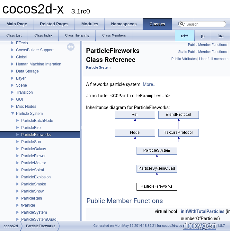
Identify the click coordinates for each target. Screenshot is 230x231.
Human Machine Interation (38, 64)
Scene (21, 85)
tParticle (28, 205)
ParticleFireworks (36, 135)
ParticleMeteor (33, 163)
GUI (19, 99)
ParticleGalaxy (33, 149)
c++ (185, 35)
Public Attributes (184, 59)
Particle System (29, 113)
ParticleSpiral (32, 170)
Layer (21, 78)
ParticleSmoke (33, 184)
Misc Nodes (26, 106)
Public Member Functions (207, 45)
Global (21, 57)
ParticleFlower (33, 156)
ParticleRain (31, 198)
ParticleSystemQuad (38, 219)
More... (149, 84)
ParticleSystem (34, 212)
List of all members (213, 59)
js (203, 35)
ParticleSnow (32, 191)
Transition (24, 92)
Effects (22, 43)
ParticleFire (31, 127)
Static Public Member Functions (202, 52)
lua (220, 35)
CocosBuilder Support (35, 50)
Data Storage (27, 71)
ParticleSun (31, 142)
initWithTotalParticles (203, 211)
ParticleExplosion (36, 177)
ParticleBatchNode (37, 120)
